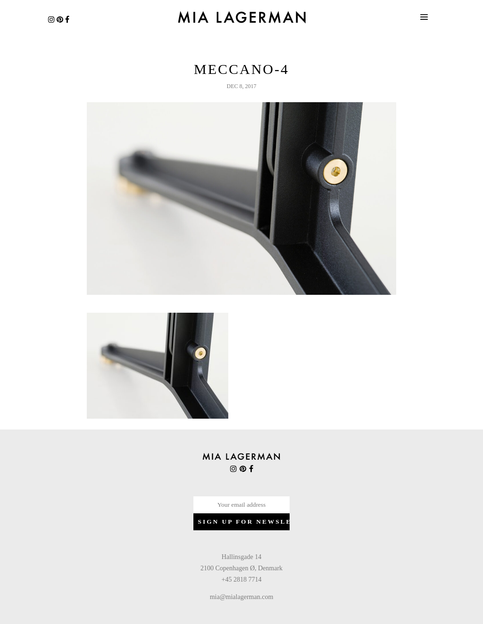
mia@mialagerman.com (242, 596)
